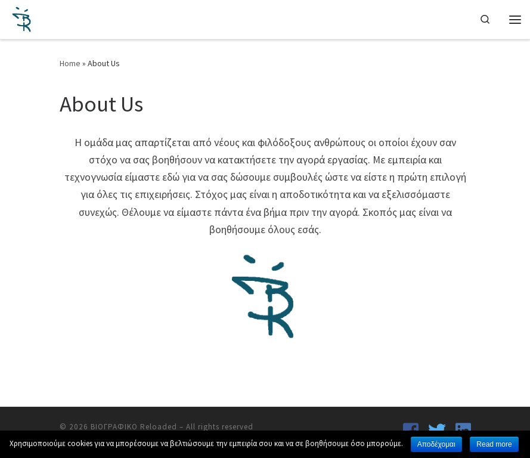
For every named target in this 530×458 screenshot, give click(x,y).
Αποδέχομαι (436, 444)
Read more (494, 444)
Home (70, 63)
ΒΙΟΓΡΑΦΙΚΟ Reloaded (134, 427)
